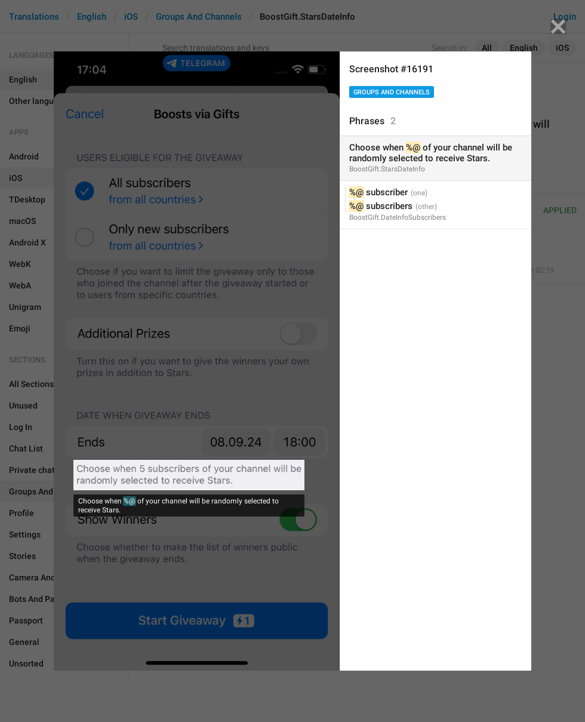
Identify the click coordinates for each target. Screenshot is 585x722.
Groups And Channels (391, 92)
